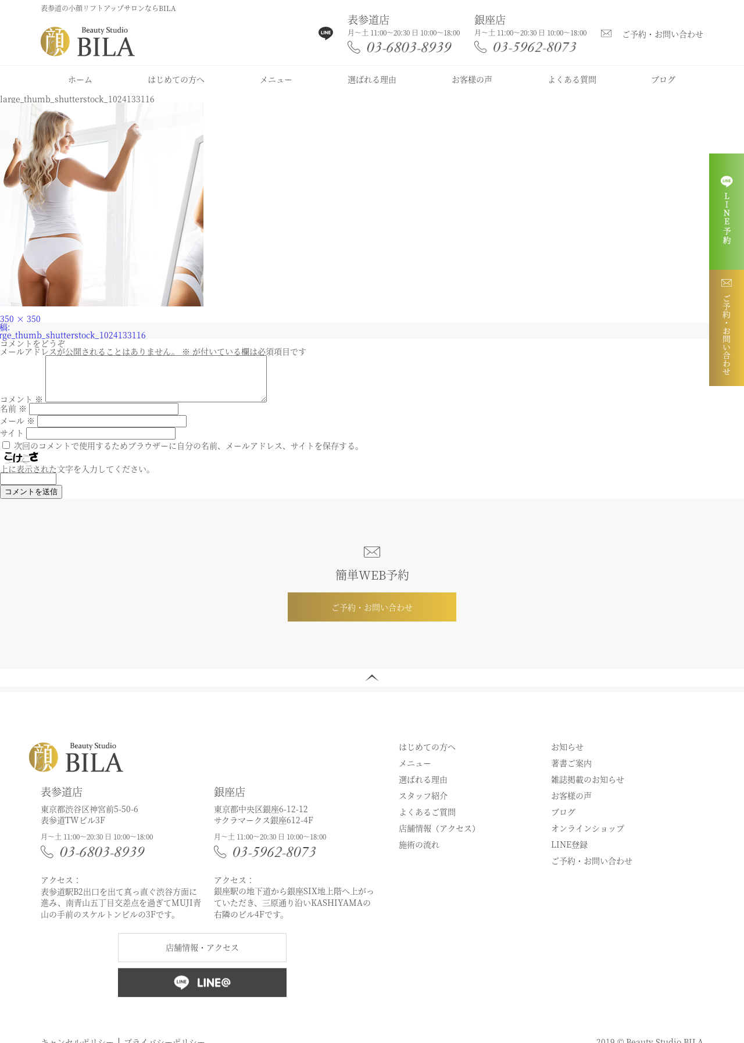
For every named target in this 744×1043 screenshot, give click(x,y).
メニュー (276, 79)
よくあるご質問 (427, 820)
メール (17, 429)
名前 (13, 417)
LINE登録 (569, 853)
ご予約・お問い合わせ (662, 34)
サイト (12, 441)
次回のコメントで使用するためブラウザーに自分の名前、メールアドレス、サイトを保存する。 (188, 454)
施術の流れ (419, 853)
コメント (21, 407)
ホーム (80, 79)
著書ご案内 (571, 771)
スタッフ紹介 (423, 804)
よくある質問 (572, 79)
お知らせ (567, 755)
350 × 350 (20, 318)
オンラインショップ (587, 836)
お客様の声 (472, 79)
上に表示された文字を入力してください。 (77, 477)
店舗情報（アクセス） (439, 836)
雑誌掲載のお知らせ (587, 788)
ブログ (663, 79)
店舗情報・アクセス (202, 956)
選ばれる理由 (372, 79)
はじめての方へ (176, 79)
